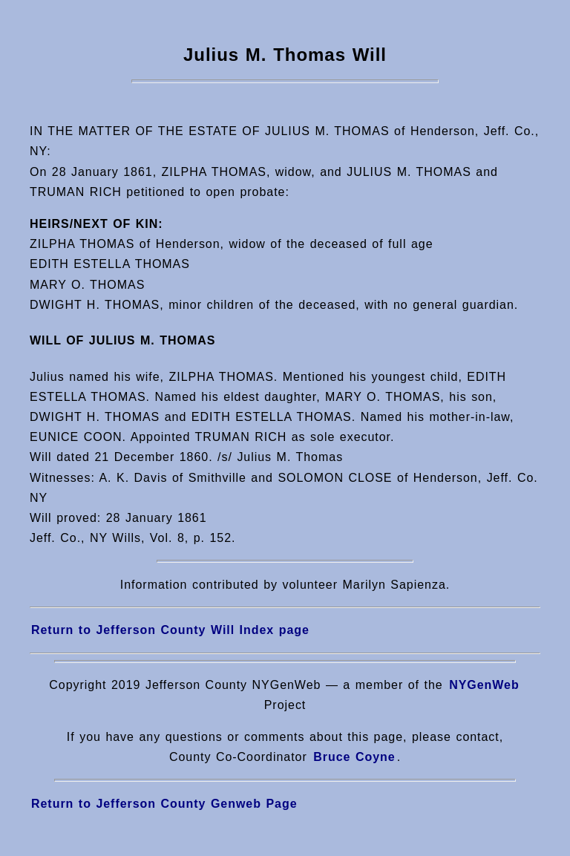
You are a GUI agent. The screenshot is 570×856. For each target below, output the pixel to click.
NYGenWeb (484, 685)
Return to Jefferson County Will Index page (170, 630)
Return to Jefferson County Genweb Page (164, 803)
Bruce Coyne (354, 757)
